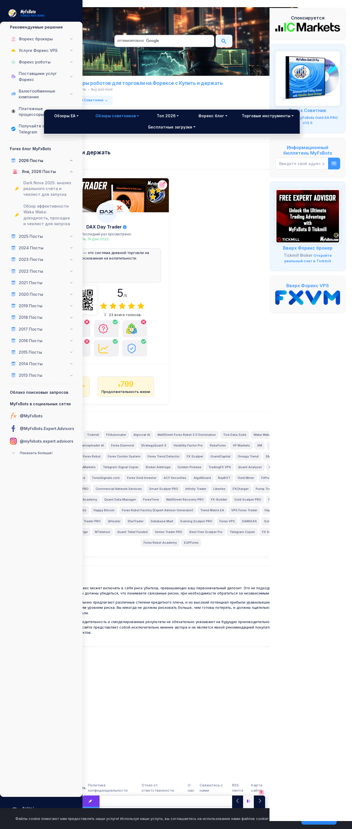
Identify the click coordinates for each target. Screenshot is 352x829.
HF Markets (145, 506)
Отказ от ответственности (190, 788)
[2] (133, 312)
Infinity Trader (154, 571)
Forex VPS (152, 625)
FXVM (237, 538)
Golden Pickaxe (153, 538)
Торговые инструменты (132, 132)
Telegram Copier (129, 646)
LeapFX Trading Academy (122, 582)
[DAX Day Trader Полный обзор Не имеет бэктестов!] (118, 378)
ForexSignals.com (140, 549)
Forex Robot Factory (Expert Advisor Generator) (143, 603)
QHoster (186, 614)
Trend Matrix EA (198, 603)
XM (163, 506)
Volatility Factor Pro (233, 495)
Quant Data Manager (164, 582)
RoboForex (122, 506)
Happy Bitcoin (232, 592)
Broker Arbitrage (121, 538)
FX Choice (172, 592)
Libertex (178, 571)
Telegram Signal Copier (221, 528)
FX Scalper (201, 517)
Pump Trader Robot (228, 571)
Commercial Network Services (224, 560)
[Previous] (237, 801)
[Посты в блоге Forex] (91, 801)
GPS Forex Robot (224, 506)
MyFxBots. (117, 788)
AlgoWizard (236, 549)
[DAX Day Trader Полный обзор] (132, 218)
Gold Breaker (198, 625)
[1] (123, 312)
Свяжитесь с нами (230, 788)
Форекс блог (239, 121)
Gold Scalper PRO (144, 592)
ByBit (135, 614)
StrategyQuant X (199, 495)
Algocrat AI (213, 474)
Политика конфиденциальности (150, 788)
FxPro (151, 560)
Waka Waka (217, 484)
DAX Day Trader (130, 232)
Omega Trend (122, 528)
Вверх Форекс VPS (307, 285)
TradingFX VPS (183, 538)
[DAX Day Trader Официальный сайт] (167, 191)
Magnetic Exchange (231, 625)
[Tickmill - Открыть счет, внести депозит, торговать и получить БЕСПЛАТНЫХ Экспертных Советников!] (307, 216)
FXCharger (199, 571)
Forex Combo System (130, 517)
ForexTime (196, 582)
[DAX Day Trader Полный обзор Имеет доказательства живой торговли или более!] (146, 378)
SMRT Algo (149, 528)
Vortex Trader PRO (185, 636)
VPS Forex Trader (230, 603)
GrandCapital (227, 517)
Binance (112, 549)
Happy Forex (114, 614)
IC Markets (111, 495)
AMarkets (188, 528)
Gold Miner (131, 560)
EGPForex (226, 646)
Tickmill (164, 474)
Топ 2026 (200, 121)
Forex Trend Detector (170, 517)
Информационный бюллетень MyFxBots (307, 150)
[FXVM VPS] (307, 297)
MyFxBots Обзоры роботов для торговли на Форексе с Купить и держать (170, 86)
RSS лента (249, 788)
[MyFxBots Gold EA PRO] (307, 78)
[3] (142, 312)
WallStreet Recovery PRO (229, 582)
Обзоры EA (108, 121)
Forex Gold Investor (175, 549)
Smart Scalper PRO (122, 571)
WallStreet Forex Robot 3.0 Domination (141, 484)
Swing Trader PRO (159, 614)
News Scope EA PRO (178, 560)
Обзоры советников (154, 121)
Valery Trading (140, 474)
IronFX (169, 528)
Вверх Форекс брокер (307, 248)
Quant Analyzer (214, 538)
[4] (151, 312)
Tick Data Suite (189, 484)
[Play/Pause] (248, 801)
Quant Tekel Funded (149, 636)
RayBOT (110, 560)
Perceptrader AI (138, 495)
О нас (213, 788)
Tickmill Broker (298, 255)
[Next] (259, 801)
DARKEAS (174, 625)
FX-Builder (116, 592)
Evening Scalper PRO (121, 625)
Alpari (200, 506)
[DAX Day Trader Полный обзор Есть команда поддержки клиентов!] (146, 342)
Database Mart (234, 614)
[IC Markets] (307, 27)
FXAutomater (188, 474)
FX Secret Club (160, 646)
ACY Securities (208, 549)
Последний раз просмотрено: (132, 240)
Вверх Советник (307, 110)
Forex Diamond (168, 495)
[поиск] (163, 41)
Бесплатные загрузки (217, 132)
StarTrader (208, 614)
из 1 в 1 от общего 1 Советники (127, 106)
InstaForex (181, 506)
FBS (236, 484)
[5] (160, 312)
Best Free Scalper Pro (222, 636)
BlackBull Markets (201, 592)
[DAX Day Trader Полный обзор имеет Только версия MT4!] (132, 376)
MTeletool (119, 636)
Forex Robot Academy (195, 646)
